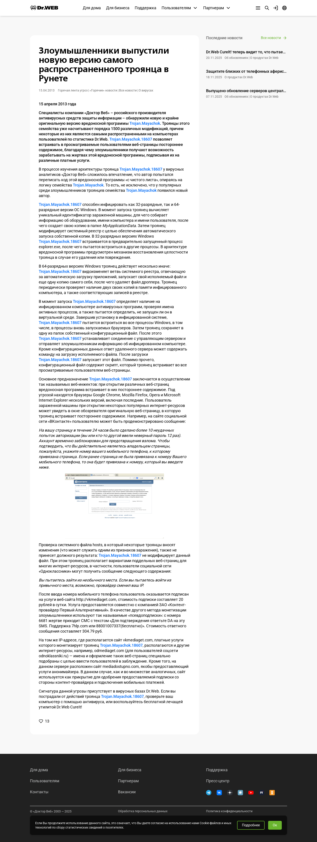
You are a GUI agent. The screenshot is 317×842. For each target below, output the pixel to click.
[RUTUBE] (261, 792)
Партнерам (128, 781)
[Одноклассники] (272, 792)
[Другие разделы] (258, 8)
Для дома (92, 8)
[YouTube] (251, 792)
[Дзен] (229, 792)
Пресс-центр (217, 781)
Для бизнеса (117, 8)
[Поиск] (266, 8)
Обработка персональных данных (143, 811)
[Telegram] (208, 792)
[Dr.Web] (44, 8)
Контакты (39, 792)
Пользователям (44, 781)
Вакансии (127, 792)
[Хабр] (240, 792)
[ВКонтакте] (219, 792)
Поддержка (145, 8)
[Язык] (284, 8)
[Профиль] (275, 8)
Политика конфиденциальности (229, 811)
